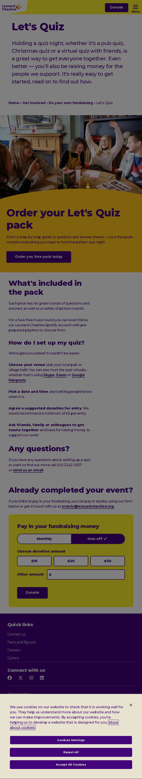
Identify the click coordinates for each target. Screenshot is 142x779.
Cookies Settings (71, 744)
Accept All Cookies (71, 769)
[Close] (131, 709)
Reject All (70, 757)
